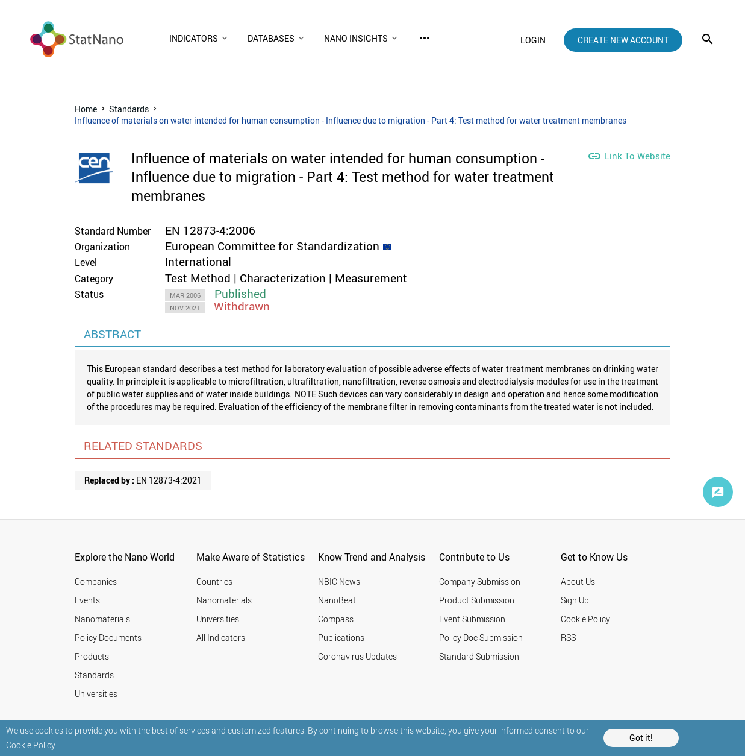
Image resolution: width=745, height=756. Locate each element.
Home (86, 109)
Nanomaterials (102, 619)
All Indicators (220, 637)
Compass (336, 619)
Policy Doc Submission (481, 637)
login (533, 40)
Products (92, 656)
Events (87, 600)
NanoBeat (337, 600)
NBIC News (339, 581)
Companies (96, 581)
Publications (341, 637)
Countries (214, 581)
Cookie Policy (30, 745)
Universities (96, 693)
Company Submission (479, 581)
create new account (623, 40)
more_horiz (424, 38)
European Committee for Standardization (272, 246)
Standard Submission (479, 656)
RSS (568, 637)
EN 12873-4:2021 (143, 480)
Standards (129, 109)
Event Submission (472, 619)
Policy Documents (108, 637)
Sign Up (575, 600)
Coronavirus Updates (357, 656)
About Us (578, 581)
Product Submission (476, 600)
